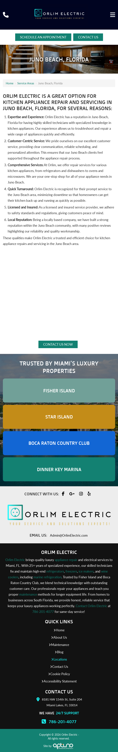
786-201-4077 (43, 612)
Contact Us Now (58, 344)
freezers (71, 571)
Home (9, 83)
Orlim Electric (15, 560)
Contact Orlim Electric (91, 606)
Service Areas (25, 83)
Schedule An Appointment (43, 37)
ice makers (86, 571)
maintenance (28, 594)
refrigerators (55, 571)
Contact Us (88, 37)
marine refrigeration (47, 577)
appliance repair (66, 560)
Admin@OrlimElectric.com (69, 535)
